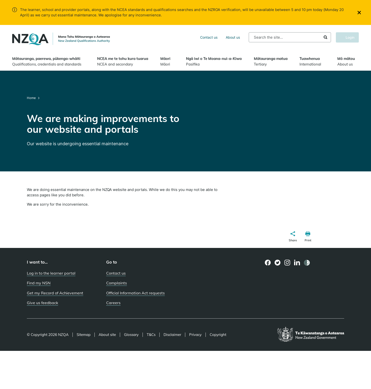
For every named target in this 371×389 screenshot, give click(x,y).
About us (233, 37)
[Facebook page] (268, 263)
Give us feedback (42, 302)
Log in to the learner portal (51, 273)
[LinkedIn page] (297, 263)
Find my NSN (39, 282)
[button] (293, 237)
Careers (113, 302)
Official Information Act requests (135, 292)
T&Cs (151, 335)
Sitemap (84, 335)
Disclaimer (172, 335)
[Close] (359, 13)
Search (325, 37)
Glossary (131, 335)
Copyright (218, 335)
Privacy (195, 335)
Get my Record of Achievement (55, 292)
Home (32, 98)
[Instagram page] (287, 263)
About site (107, 335)
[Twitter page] (278, 263)
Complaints (116, 282)
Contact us (208, 37)
